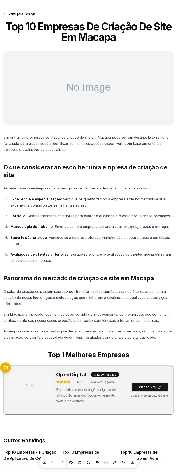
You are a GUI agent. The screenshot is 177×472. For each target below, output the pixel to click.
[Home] (44, 462)
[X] (88, 462)
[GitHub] (71, 462)
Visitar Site (150, 387)
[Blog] (53, 462)
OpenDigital (71, 374)
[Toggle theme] (106, 462)
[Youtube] (97, 462)
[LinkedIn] (79, 462)
